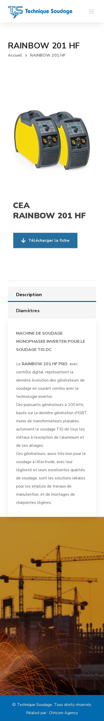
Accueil (15, 55)
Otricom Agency (63, 713)
